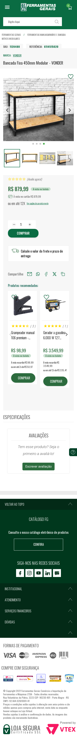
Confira (38, 544)
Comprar (23, 233)
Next (67, 334)
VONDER (17, 55)
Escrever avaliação (38, 466)
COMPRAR (24, 378)
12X (22, 203)
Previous (10, 334)
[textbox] (32, 21)
